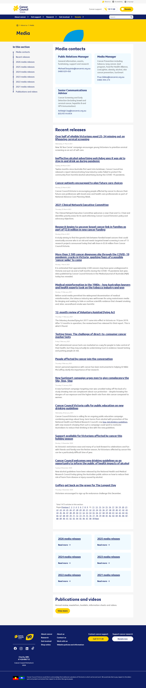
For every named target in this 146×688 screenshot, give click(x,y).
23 (61, 510)
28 (77, 510)
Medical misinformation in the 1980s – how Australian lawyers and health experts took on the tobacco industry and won (92, 286)
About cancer (46, 634)
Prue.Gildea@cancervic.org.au (110, 77)
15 (107, 507)
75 (87, 516)
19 (120, 507)
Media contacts (23, 52)
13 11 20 (111, 9)
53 (87, 513)
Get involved (46, 641)
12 (97, 507)
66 (57, 516)
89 (61, 518)
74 (84, 516)
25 (67, 510)
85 (120, 516)
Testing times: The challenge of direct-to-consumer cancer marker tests (90, 335)
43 (127, 510)
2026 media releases (69, 538)
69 (67, 516)
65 (127, 513)
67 (61, 516)
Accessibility (117, 2)
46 (64, 513)
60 (110, 513)
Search (131, 17)
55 (94, 513)
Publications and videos (26, 91)
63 (120, 513)
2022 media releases (69, 575)
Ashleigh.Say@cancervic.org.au (72, 110)
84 (117, 516)
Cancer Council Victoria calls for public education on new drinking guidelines (89, 407)
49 (74, 513)
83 (113, 516)
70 (71, 516)
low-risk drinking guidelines (115, 422)
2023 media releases (108, 556)
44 (57, 513)
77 (94, 516)
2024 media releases (69, 556)
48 (71, 513)
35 (100, 510)
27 (74, 510)
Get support (36, 17)
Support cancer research (123, 634)
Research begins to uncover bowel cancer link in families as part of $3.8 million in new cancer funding (90, 228)
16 (110, 507)
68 (64, 516)
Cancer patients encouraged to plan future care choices (89, 183)
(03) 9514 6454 (65, 113)
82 (110, 516)
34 (97, 510)
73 (80, 516)
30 (84, 510)
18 (116, 507)
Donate (128, 9)
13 (100, 507)
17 (113, 507)
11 (93, 507)
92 (71, 518)
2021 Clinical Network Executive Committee (82, 204)
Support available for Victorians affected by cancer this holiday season (88, 437)
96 (84, 518)
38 (110, 510)
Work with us (62, 641)
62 (117, 513)
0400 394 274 (103, 79)
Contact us (61, 637)
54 (90, 513)
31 (87, 510)
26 (71, 510)
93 (74, 518)
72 (77, 516)
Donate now (123, 639)
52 (84, 513)
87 (127, 516)
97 (87, 518)
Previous (65, 507)
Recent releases (23, 57)
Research (45, 637)
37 (107, 510)
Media (32, 25)
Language (128, 2)
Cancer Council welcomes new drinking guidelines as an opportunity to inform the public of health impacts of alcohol (92, 462)
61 (113, 513)
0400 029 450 (64, 71)
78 (97, 516)
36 (103, 510)
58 (103, 513)
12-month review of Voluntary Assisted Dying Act (85, 312)
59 (107, 513)
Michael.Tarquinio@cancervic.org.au (74, 68)
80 (103, 516)
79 (100, 516)
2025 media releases (108, 538)
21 (126, 507)
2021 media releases (108, 575)
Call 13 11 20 (98, 639)
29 (80, 510)
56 (97, 513)
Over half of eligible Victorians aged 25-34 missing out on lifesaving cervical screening (90, 137)
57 (100, 513)
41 (120, 510)
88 (57, 518)
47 (67, 513)
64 (123, 513)
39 (113, 510)
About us (106, 2)
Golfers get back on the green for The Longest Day (85, 485)
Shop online (46, 644)
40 (117, 510)
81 (107, 516)
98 (90, 518)
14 (103, 507)
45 (61, 513)
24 (64, 510)
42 (123, 510)
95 (80, 518)
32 (90, 510)
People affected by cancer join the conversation (84, 359)
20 (123, 507)
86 (123, 516)
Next (97, 518)
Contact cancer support (98, 634)
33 (94, 510)
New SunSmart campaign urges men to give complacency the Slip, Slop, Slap (92, 379)
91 (67, 518)
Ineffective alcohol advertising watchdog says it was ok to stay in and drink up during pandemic (90, 159)
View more (63, 610)
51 (80, 513)
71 (74, 516)
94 (77, 518)
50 (77, 513)
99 (94, 518)
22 (57, 510)
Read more (63, 544)
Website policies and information (70, 644)
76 (90, 516)
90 (64, 518)
